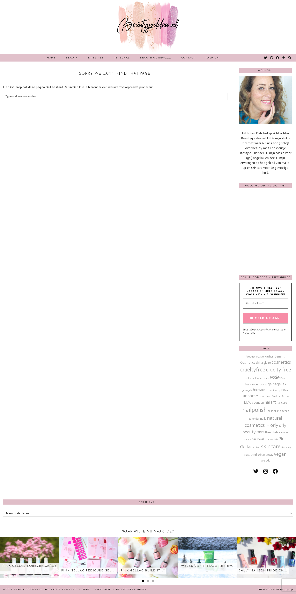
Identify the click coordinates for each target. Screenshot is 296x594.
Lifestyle (96, 57)
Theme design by (275, 589)
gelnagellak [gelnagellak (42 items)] (277, 384)
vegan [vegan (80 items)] (280, 454)
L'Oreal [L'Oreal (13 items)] (285, 390)
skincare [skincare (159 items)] (271, 446)
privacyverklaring (263, 329)
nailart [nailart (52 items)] (270, 402)
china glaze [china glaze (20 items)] (263, 362)
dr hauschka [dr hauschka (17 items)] (252, 378)
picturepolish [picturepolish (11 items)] (271, 439)
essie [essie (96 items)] (274, 377)
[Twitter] (265, 58)
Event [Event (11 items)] (283, 378)
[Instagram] (271, 58)
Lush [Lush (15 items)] (268, 396)
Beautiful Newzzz (155, 57)
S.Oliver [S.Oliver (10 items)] (256, 447)
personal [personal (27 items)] (258, 439)
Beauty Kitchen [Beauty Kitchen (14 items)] (265, 356)
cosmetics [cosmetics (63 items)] (281, 362)
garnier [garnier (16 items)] (263, 384)
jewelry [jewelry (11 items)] (277, 390)
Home (51, 57)
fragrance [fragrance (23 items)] (251, 384)
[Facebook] (277, 58)
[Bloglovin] (283, 58)
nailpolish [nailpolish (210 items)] (254, 410)
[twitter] (255, 471)
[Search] (289, 58)
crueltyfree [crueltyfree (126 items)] (252, 369)
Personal (122, 57)
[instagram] (265, 471)
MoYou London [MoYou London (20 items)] (254, 402)
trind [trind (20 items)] (253, 455)
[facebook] (275, 471)
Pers (86, 589)
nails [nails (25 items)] (263, 418)
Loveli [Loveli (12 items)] (262, 396)
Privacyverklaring (131, 589)
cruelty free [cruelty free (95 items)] (278, 370)
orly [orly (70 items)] (274, 425)
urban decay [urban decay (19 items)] (265, 455)
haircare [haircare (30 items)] (259, 390)
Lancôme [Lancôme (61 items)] (249, 396)
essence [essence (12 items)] (264, 378)
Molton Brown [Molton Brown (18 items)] (281, 396)
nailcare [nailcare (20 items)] (282, 402)
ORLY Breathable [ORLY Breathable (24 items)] (268, 432)
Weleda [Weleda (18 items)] (266, 460)
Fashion (212, 57)
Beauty (72, 57)
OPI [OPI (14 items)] (267, 425)
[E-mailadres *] (265, 303)
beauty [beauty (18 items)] (251, 356)
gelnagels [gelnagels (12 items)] (247, 390)
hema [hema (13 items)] (269, 390)
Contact (188, 57)
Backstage (103, 589)
